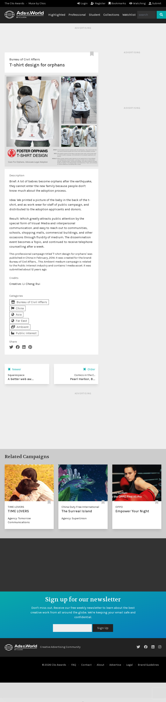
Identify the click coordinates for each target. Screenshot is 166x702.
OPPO (119, 507)
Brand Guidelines (148, 664)
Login (82, 3)
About (100, 664)
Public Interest (24, 333)
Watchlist (129, 15)
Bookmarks (117, 3)
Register (98, 3)
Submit (155, 3)
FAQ (73, 664)
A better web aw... (21, 379)
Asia (16, 314)
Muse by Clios (37, 3)
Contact (86, 664)
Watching (137, 3)
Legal (129, 664)
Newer (14, 369)
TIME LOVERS (16, 507)
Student (94, 15)
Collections (111, 15)
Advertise (115, 664)
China (17, 308)
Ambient (20, 327)
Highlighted (56, 15)
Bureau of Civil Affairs (24, 59)
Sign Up (102, 628)
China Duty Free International (80, 507)
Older (89, 369)
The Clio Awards (14, 3)
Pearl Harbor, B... (82, 379)
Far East (19, 321)
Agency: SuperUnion (74, 518)
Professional (77, 15)
